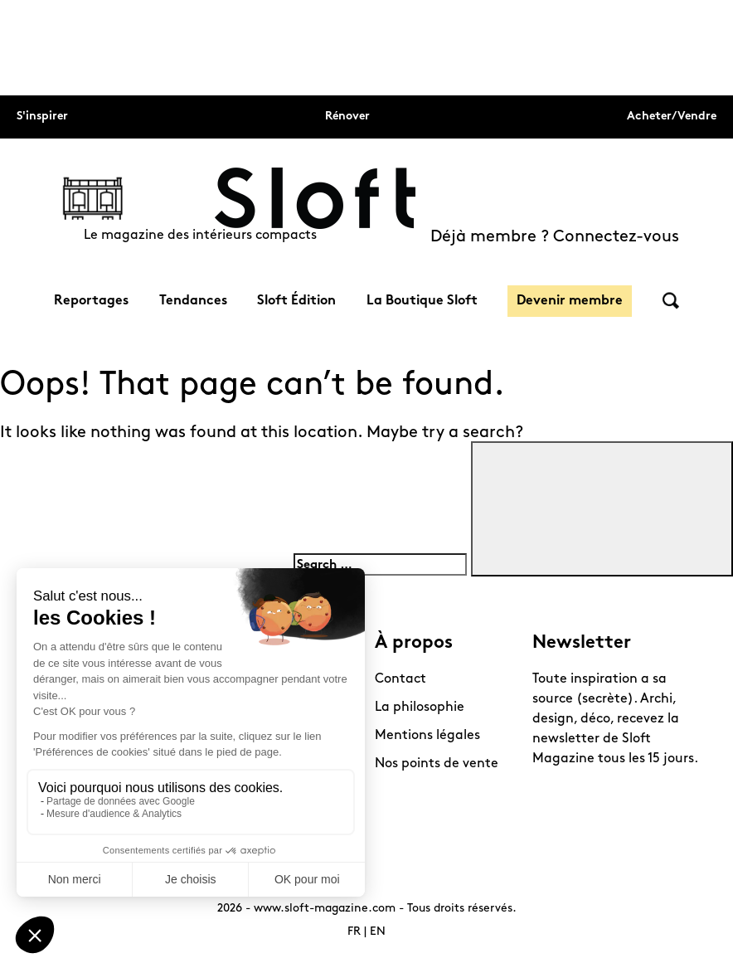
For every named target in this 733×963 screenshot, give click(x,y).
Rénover (347, 116)
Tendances (193, 301)
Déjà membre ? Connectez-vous (554, 237)
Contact (400, 679)
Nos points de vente (436, 764)
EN (378, 932)
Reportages (91, 301)
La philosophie (419, 707)
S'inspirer (42, 116)
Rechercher (671, 300)
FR (354, 932)
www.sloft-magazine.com (325, 908)
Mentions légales (427, 735)
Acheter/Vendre (671, 116)
